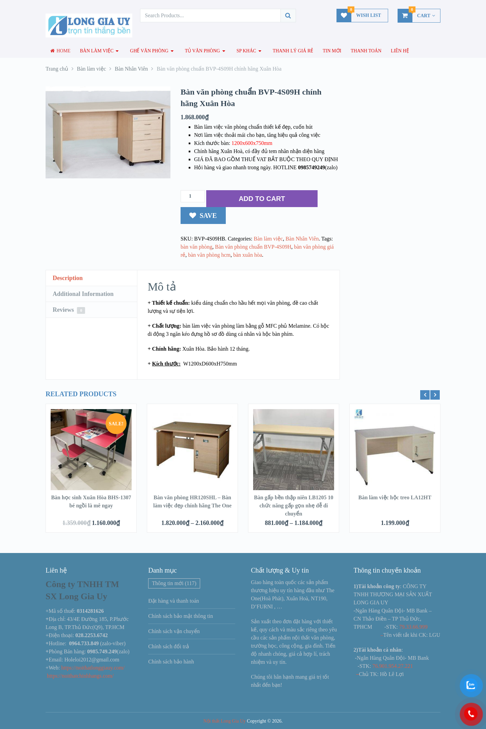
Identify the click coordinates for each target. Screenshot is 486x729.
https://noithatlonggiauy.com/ (93, 668)
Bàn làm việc (97, 50)
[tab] (91, 278)
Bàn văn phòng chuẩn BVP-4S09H (253, 247)
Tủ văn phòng (202, 50)
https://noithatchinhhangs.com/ (80, 676)
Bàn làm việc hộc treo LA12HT (394, 497)
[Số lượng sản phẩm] (193, 196)
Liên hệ (400, 50)
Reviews (69, 310)
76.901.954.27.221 (393, 666)
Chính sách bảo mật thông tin (180, 616)
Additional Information (83, 294)
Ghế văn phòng (149, 50)
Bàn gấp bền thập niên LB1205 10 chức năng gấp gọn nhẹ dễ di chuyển (293, 506)
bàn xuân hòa (247, 255)
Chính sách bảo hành (171, 661)
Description (68, 278)
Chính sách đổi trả (168, 646)
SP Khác (246, 50)
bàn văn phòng (196, 247)
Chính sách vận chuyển (174, 631)
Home (60, 50)
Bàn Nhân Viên (302, 239)
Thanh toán (366, 50)
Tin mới (332, 50)
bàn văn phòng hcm (209, 255)
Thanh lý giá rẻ (293, 50)
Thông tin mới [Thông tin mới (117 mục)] (174, 583)
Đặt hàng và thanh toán (173, 601)
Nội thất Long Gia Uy (224, 721)
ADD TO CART (262, 198)
